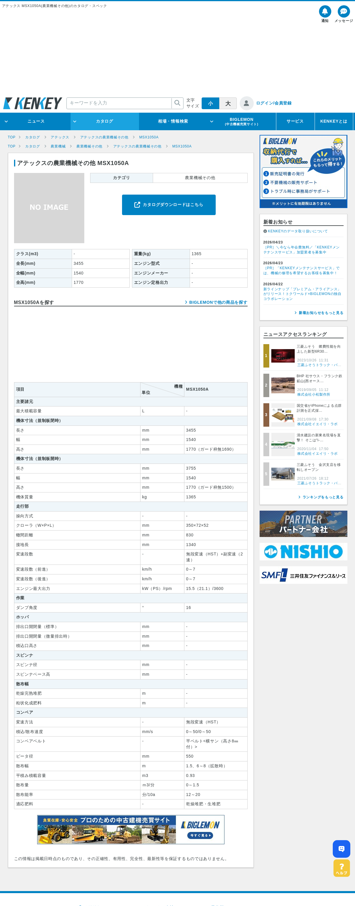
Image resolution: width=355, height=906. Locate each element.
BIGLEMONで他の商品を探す (218, 302)
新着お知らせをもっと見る (321, 313)
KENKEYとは (333, 121)
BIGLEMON (241, 121)
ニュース (36, 121)
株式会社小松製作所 (313, 394)
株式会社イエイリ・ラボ (317, 424)
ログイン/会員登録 (274, 103)
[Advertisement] (177, 52)
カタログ (104, 121)
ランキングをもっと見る (323, 497)
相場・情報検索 (173, 121)
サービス (295, 121)
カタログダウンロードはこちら (173, 204)
